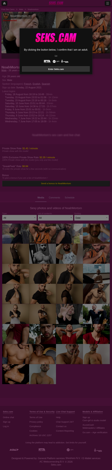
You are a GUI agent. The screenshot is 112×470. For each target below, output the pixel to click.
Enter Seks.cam (56, 69)
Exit (56, 56)
